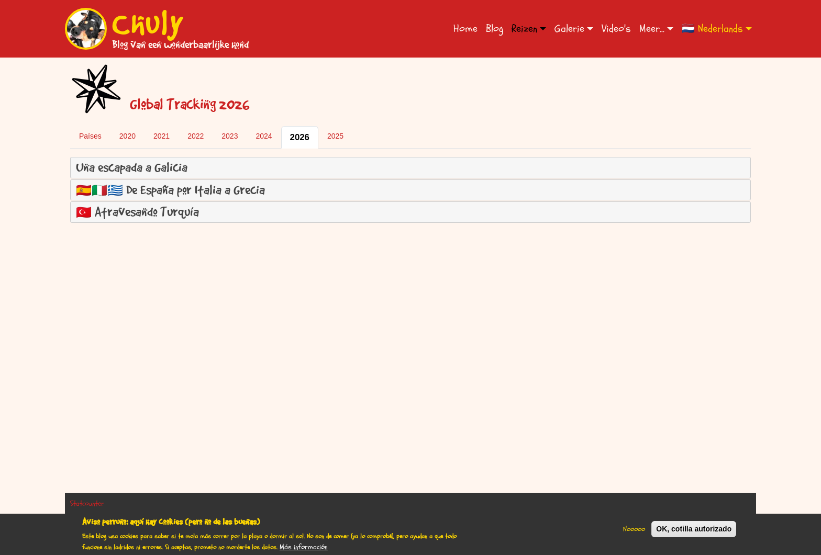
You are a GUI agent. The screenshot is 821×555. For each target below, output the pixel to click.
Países (90, 136)
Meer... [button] (651, 28)
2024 (264, 136)
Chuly (148, 22)
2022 (195, 136)
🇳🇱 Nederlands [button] (712, 28)
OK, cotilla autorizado (693, 532)
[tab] (410, 167)
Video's (616, 28)
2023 (229, 136)
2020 (127, 136)
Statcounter (87, 503)
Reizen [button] (524, 28)
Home (465, 28)
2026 (299, 137)
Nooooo (634, 532)
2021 (161, 136)
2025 (335, 136)
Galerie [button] (569, 28)
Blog (494, 28)
